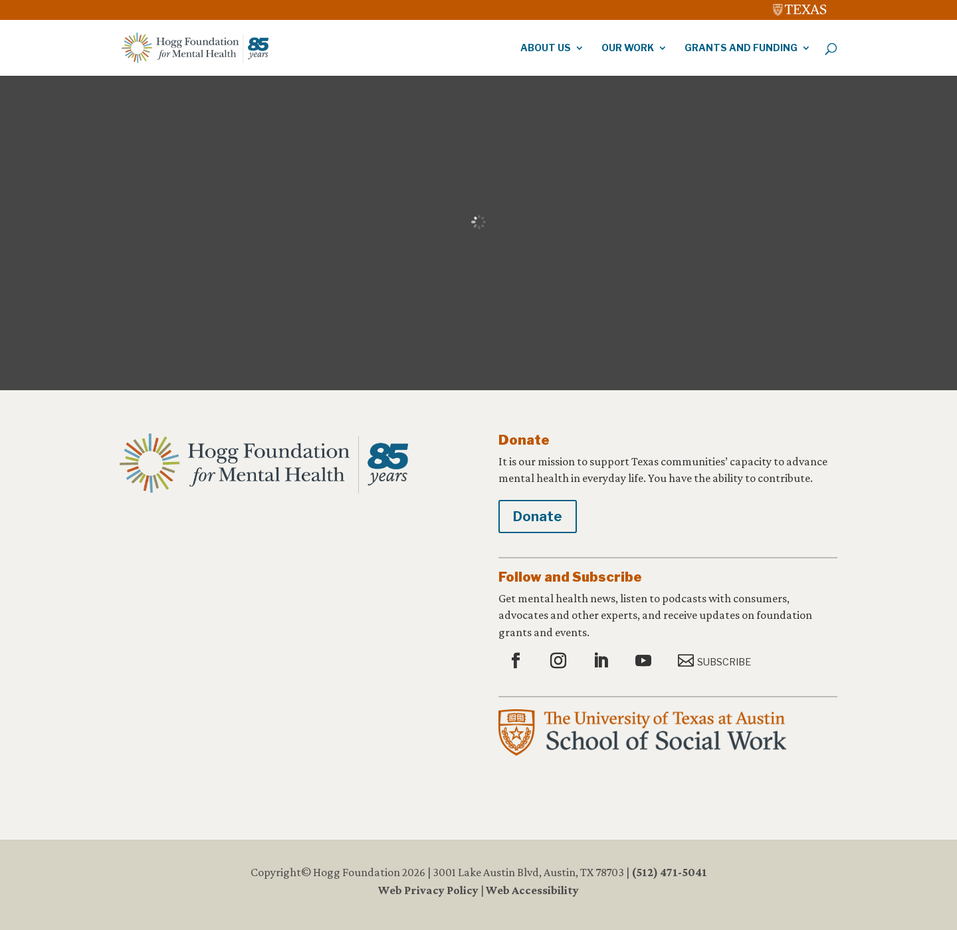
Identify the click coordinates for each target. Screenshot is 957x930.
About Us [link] (545, 48)
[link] (800, 6)
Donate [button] (537, 516)
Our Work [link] (627, 48)
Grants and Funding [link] (741, 48)
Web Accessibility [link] (532, 890)
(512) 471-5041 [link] (669, 872)
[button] (517, 661)
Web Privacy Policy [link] (428, 890)
